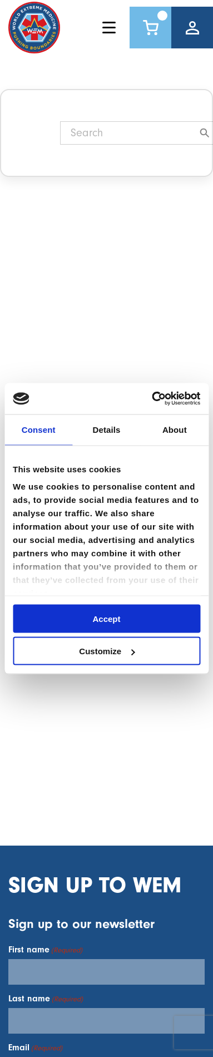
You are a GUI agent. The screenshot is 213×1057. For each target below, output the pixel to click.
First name (45, 950)
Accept (106, 618)
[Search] (131, 133)
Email (35, 1048)
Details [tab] (107, 429)
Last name (45, 999)
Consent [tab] (39, 429)
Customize (107, 651)
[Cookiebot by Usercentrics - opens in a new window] (152, 399)
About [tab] (174, 429)
